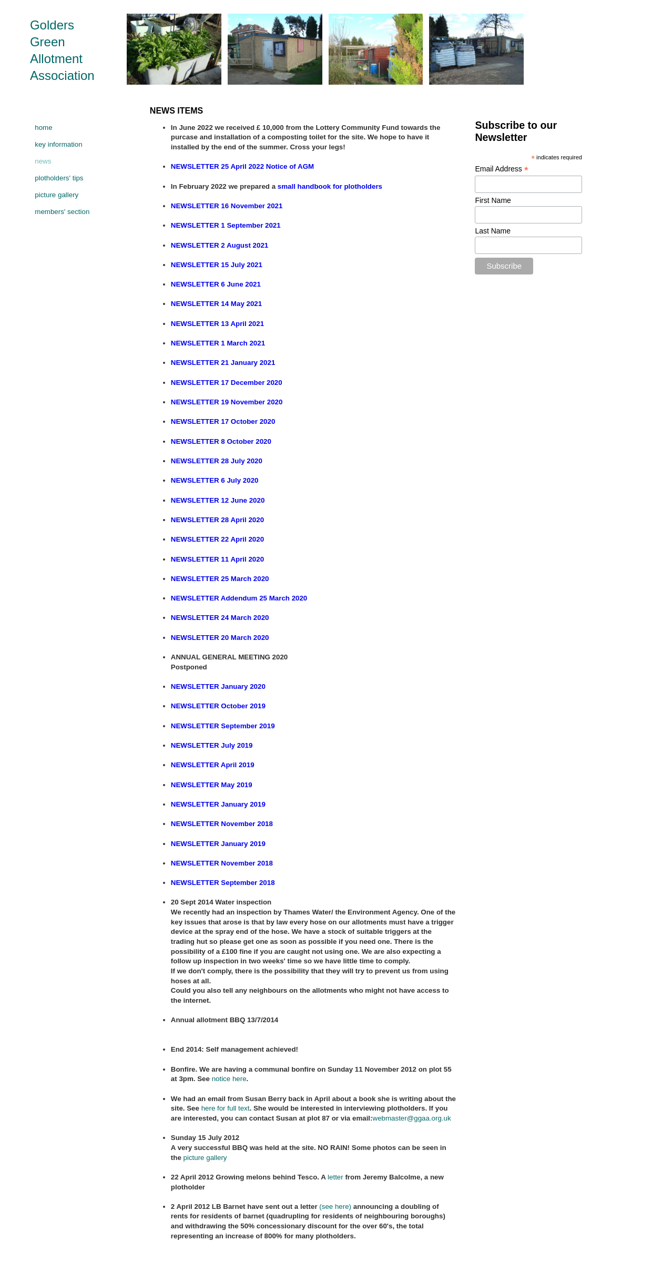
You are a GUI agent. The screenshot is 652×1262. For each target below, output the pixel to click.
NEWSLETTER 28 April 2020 (217, 520)
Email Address (501, 169)
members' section (62, 212)
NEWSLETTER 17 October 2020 (223, 421)
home (43, 127)
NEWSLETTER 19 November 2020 (227, 402)
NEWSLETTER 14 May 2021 (216, 304)
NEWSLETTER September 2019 (223, 726)
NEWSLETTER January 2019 (218, 804)
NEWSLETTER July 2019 (212, 745)
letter (335, 1177)
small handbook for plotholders (330, 186)
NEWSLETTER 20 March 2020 (220, 638)
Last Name (493, 231)
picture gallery (56, 195)
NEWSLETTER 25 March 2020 (220, 579)
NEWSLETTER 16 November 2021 (227, 206)
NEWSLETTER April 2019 (212, 765)
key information (58, 144)
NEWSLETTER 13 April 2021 (217, 324)
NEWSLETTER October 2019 (218, 706)
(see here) (335, 1206)
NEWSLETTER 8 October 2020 (221, 441)
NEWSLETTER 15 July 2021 (216, 265)
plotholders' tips (59, 178)
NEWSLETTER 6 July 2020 (215, 480)
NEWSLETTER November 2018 (222, 824)
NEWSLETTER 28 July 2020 (216, 461)
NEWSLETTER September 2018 (223, 883)
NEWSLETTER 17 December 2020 (226, 382)
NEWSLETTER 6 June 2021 (216, 284)
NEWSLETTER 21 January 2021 (223, 363)
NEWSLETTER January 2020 (218, 686)
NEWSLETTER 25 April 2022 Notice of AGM (242, 166)
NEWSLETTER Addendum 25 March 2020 (239, 598)
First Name (493, 200)
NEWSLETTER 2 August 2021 (219, 245)
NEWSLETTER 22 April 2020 (217, 539)
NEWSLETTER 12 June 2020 (218, 500)
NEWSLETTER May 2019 (211, 785)
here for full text (225, 1108)
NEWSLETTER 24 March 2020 (220, 618)
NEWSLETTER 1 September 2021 (226, 225)
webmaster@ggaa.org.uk (412, 1118)
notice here (229, 1079)
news (43, 161)
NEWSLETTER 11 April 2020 (217, 559)
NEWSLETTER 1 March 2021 (218, 343)
